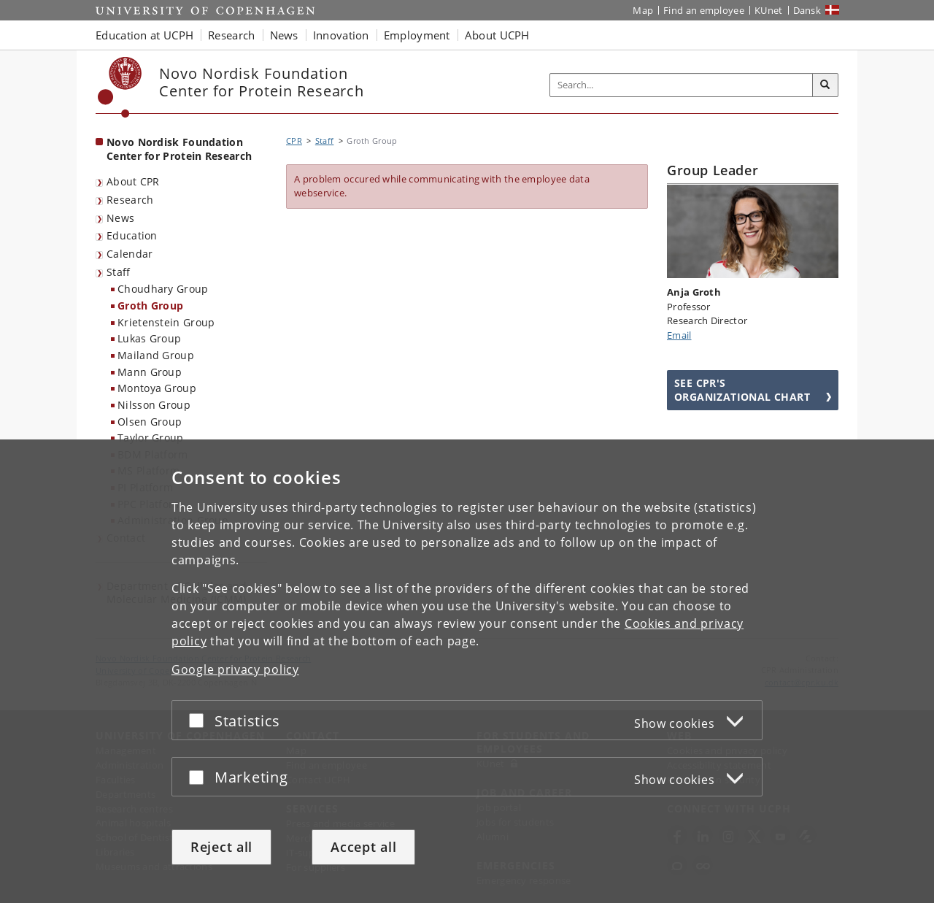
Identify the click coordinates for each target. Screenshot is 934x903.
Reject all (221, 847)
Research (130, 200)
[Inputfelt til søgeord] (681, 85)
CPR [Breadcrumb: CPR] (294, 140)
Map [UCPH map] (643, 10)
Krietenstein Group (166, 322)
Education (132, 235)
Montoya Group (156, 388)
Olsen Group (149, 422)
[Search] (825, 85)
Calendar (130, 254)
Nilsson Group (153, 405)
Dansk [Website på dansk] (807, 10)
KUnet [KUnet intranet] (768, 10)
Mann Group (149, 372)
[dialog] (467, 671)
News (120, 218)
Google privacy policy (235, 669)
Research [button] (231, 35)
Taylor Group (150, 438)
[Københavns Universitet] (120, 87)
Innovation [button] (341, 35)
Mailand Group (155, 355)
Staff (119, 272)
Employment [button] (417, 35)
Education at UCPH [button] (144, 35)
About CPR (133, 181)
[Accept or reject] (200, 720)
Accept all (363, 847)
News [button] (284, 35)
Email (679, 335)
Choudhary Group (163, 289)
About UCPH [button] (497, 35)
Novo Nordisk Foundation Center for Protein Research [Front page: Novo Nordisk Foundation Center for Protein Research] (179, 149)
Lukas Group (149, 338)
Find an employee (703, 10)
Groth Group (150, 305)
